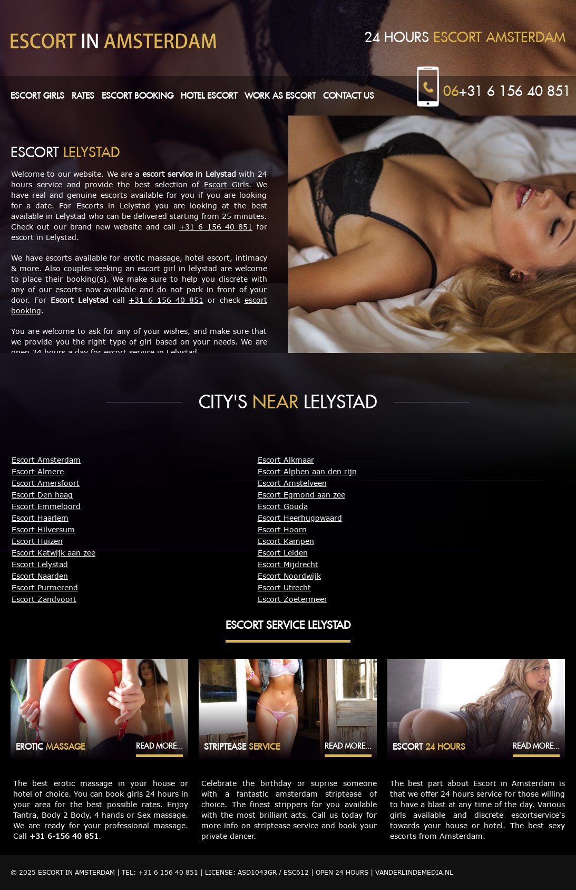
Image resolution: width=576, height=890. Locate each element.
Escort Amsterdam (46, 459)
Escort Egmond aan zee (301, 494)
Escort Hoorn (282, 529)
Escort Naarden (40, 575)
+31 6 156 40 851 (507, 91)
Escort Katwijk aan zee (53, 552)
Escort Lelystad (40, 564)
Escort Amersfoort (46, 483)
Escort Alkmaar (286, 459)
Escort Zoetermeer (292, 599)
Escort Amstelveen (292, 483)
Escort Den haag (42, 494)
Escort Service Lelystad (288, 624)
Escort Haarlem (40, 517)
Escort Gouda (283, 506)
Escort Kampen (286, 541)
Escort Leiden (283, 552)
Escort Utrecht (284, 587)
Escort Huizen (37, 541)
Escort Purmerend (45, 587)
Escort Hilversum (43, 529)
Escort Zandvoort (44, 599)
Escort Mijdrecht (288, 564)
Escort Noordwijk (289, 575)
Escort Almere (38, 471)
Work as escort (280, 95)
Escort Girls (226, 184)
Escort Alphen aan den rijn (307, 471)
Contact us (348, 95)
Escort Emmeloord (46, 506)
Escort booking (137, 95)
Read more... (159, 746)
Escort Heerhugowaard (300, 517)
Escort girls (37, 95)
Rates (83, 95)
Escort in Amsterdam (76, 872)
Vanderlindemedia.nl (414, 872)
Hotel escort (209, 95)
